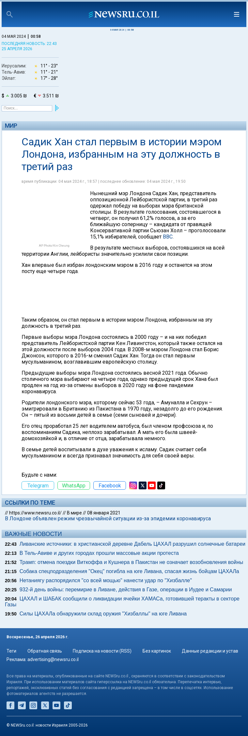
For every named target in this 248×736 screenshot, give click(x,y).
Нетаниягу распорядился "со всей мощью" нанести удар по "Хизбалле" (106, 580)
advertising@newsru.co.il (53, 659)
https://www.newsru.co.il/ (35, 512)
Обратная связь (44, 651)
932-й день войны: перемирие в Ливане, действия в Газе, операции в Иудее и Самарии (126, 589)
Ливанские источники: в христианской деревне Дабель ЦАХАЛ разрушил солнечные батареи (132, 544)
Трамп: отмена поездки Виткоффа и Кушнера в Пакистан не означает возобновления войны (131, 562)
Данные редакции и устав (210, 651)
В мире (74, 512)
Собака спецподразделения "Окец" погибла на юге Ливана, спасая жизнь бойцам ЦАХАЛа (129, 571)
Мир (11, 125)
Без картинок (157, 651)
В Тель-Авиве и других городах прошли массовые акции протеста (99, 553)
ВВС (168, 237)
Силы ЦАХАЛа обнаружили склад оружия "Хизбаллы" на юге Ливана (103, 613)
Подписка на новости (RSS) (102, 651)
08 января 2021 (103, 512)
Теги (11, 651)
